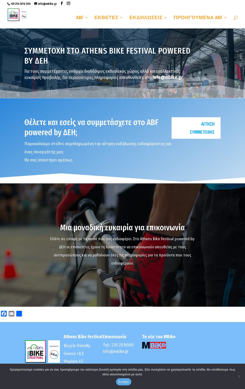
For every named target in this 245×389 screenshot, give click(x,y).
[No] (239, 376)
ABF (80, 18)
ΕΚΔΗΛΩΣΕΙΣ (146, 18)
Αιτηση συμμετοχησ (202, 128)
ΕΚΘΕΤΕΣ (106, 18)
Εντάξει (123, 382)
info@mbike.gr (115, 351)
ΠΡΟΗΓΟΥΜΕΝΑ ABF (198, 18)
